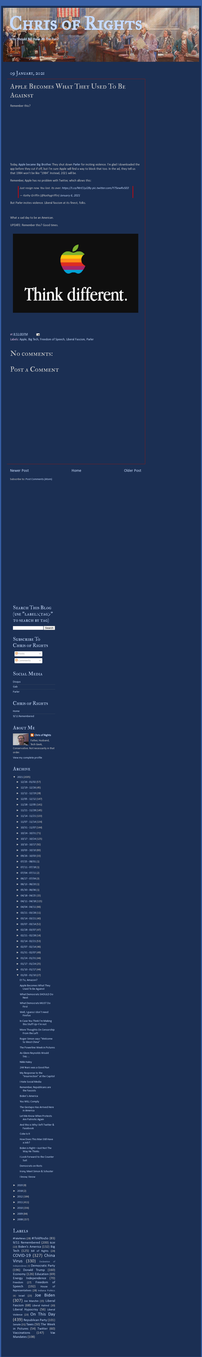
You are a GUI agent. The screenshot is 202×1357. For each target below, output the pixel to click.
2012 (20, 1196)
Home (76, 471)
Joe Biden (45, 1295)
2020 (20, 1185)
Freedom (18, 1282)
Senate (17, 1324)
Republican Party (35, 1320)
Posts (19, 653)
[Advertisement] (34, 540)
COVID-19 (22, 1256)
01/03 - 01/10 (28, 975)
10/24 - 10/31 (28, 833)
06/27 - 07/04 (28, 878)
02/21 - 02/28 (28, 935)
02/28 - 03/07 (28, 929)
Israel (22, 1295)
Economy (19, 1274)
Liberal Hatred (40, 1305)
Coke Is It (25, 1133)
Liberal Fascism (75, 339)
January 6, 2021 (70, 195)
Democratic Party (43, 1265)
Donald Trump (34, 1270)
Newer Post (19, 471)
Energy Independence (29, 1278)
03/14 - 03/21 (28, 918)
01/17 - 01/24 (28, 963)
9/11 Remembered (23, 716)
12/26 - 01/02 (28, 782)
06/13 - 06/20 (28, 884)
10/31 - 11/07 (28, 827)
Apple (23, 339)
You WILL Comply (29, 1101)
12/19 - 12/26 (28, 787)
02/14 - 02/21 (28, 941)
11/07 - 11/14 (28, 821)
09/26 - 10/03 (28, 856)
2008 (20, 1219)
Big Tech (33, 339)
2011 (20, 1202)
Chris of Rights (75, 23)
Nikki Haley (26, 1062)
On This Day (42, 1314)
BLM (52, 1242)
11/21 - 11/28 (28, 810)
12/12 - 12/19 (28, 793)
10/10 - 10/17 (28, 844)
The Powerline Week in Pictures (37, 1047)
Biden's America (29, 1246)
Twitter (42, 1328)
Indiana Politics (46, 1290)
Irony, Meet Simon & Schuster (36, 1171)
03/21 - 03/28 (28, 912)
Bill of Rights (39, 1251)
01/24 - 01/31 (28, 958)
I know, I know (27, 1176)
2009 (20, 1213)
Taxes (30, 1324)
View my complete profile (27, 757)
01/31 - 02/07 (28, 952)
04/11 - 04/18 (28, 901)
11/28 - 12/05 (28, 804)
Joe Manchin (31, 1301)
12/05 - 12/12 (28, 799)
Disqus (17, 681)
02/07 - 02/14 (28, 946)
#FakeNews (19, 1238)
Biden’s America (29, 1096)
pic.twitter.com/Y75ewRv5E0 (110, 188)
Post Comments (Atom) (39, 479)
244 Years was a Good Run (34, 1067)
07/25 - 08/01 (28, 861)
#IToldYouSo (40, 1238)
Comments (23, 660)
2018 (20, 1191)
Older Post (132, 471)
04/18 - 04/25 (28, 895)
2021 (20, 777)
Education (42, 1274)
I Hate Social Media (30, 1081)
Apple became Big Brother (34, 164)
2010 (20, 1208)
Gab (15, 686)
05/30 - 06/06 (28, 890)
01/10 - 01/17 (28, 969)
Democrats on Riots (31, 1166)
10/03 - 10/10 (28, 850)
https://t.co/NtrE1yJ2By (76, 188)
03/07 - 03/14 (28, 924)
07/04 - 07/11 (28, 873)
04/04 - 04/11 (28, 907)
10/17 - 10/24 (28, 839)
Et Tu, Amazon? (28, 980)
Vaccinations (21, 1333)
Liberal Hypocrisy (25, 1309)
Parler (76, 164)
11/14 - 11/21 (28, 816)
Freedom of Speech (52, 339)
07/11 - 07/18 (28, 867)
